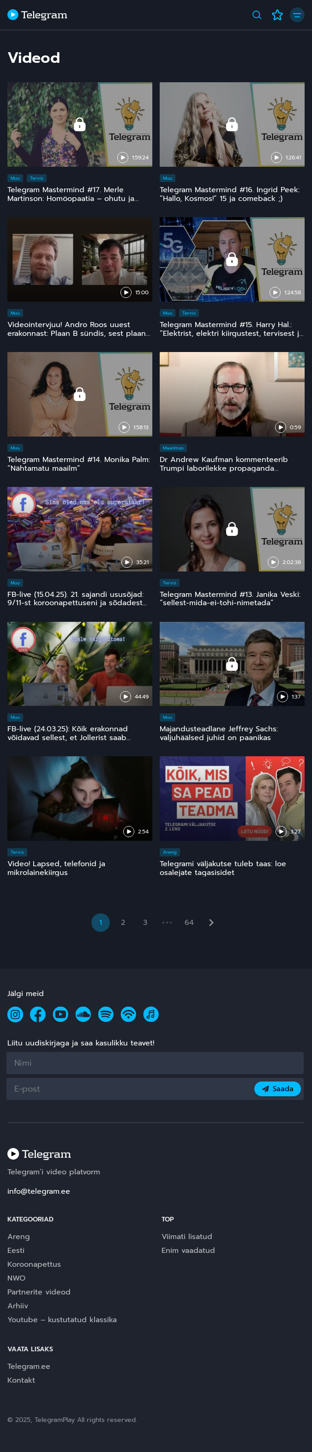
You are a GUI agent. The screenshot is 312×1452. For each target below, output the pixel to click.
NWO (16, 1278)
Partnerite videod (39, 1292)
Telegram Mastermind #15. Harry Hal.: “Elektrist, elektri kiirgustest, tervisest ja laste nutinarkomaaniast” (231, 333)
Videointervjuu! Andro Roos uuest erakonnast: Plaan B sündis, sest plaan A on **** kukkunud (76, 333)
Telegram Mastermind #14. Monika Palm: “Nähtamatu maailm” (78, 464)
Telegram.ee (28, 1366)
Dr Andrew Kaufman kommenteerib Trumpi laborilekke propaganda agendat (224, 468)
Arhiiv (17, 1306)
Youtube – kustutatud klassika (62, 1319)
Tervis (36, 178)
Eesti (15, 1250)
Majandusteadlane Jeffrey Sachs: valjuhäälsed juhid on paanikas (219, 733)
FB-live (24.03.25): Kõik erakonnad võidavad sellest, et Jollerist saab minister (67, 737)
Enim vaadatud (188, 1250)
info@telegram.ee (38, 1191)
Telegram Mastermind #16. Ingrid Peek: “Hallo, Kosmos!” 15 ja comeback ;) (230, 194)
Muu (15, 178)
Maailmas (173, 447)
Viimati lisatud (187, 1236)
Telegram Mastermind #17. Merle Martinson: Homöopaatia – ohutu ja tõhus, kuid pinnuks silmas (70, 198)
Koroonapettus (34, 1264)
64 (189, 922)
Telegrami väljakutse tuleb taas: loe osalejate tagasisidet (223, 868)
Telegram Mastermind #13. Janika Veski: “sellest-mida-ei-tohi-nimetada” (230, 599)
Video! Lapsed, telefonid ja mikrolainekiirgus (56, 868)
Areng (170, 852)
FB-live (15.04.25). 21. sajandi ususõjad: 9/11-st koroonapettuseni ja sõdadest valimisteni (75, 603)
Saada (278, 1089)
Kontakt (21, 1380)
